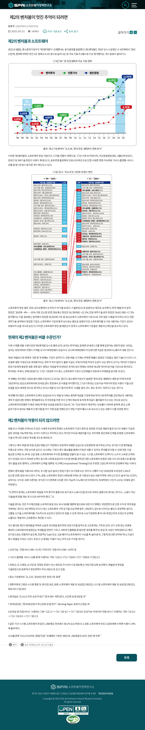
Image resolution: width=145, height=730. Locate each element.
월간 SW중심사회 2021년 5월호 (39, 644)
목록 (126, 657)
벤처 (15, 644)
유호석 (11, 26)
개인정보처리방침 (105, 693)
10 (53, 496)
